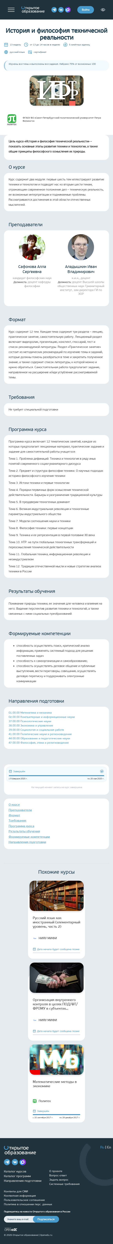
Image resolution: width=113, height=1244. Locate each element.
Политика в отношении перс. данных (28, 1204)
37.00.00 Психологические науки (30, 721)
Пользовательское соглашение (24, 1200)
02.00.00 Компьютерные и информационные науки (42, 717)
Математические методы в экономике (55, 1084)
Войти (85, 10)
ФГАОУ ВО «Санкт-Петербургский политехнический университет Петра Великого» (52, 119)
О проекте (55, 1171)
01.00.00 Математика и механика (30, 712)
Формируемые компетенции (29, 837)
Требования (17, 820)
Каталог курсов (15, 1171)
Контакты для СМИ (16, 1191)
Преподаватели (20, 810)
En (109, 1147)
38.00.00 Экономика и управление (31, 725)
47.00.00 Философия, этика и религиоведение (39, 742)
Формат (14, 815)
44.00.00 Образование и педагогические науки (39, 738)
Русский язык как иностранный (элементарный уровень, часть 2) (56, 922)
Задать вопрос (58, 1179)
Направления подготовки (27, 842)
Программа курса (21, 826)
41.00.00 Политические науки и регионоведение (40, 734)
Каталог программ (17, 1176)
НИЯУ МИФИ (45, 938)
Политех (42, 1101)
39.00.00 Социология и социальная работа (36, 730)
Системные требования (64, 1184)
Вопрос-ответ (58, 1175)
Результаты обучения (24, 831)
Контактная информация (20, 1195)
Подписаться (46, 1219)
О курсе (14, 804)
